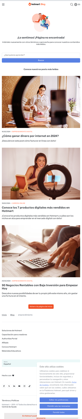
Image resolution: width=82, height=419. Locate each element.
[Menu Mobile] (3, 4)
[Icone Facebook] (4, 386)
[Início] (37, 3)
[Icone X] (9, 386)
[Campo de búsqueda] (41, 55)
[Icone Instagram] (24, 386)
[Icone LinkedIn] (14, 386)
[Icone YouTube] (19, 386)
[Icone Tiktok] (29, 386)
